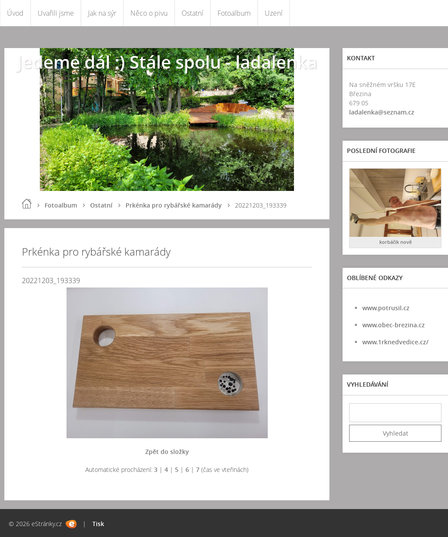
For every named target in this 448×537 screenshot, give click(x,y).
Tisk (98, 524)
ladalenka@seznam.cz (381, 112)
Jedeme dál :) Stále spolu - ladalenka (167, 62)
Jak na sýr (102, 13)
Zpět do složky (167, 451)
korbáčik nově (395, 242)
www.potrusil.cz (386, 308)
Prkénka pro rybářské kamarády (174, 205)
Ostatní (192, 13)
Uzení (274, 13)
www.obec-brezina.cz (393, 325)
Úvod (15, 13)
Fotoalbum (234, 13)
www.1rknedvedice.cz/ (395, 342)
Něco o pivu (149, 13)
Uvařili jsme (56, 13)
